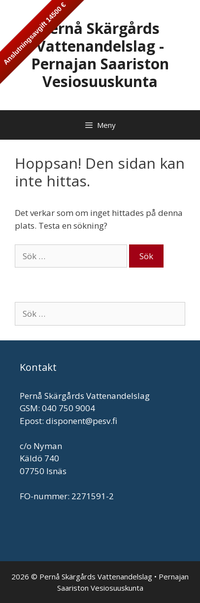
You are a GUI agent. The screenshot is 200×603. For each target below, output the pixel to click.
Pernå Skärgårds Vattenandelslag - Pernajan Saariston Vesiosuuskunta (100, 54)
